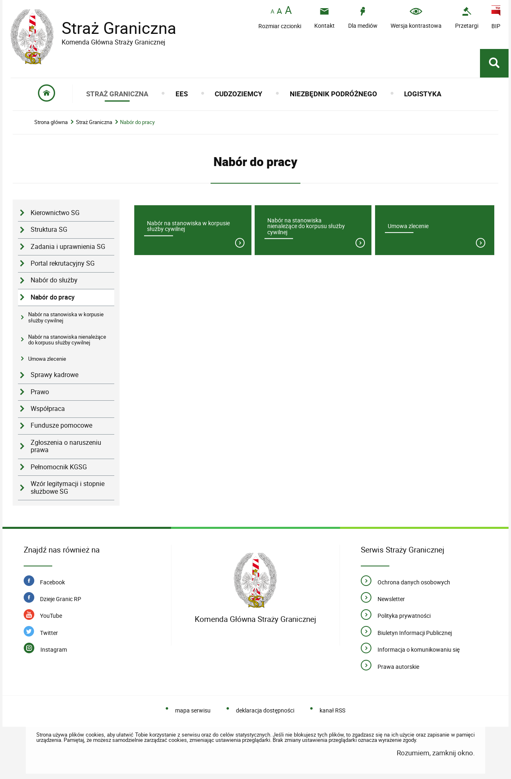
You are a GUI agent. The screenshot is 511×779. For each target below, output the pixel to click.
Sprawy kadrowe (54, 375)
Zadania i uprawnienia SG (68, 246)
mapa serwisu (193, 710)
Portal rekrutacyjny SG (63, 263)
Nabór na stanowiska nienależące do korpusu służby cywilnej (67, 339)
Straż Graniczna (113, 28)
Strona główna (51, 122)
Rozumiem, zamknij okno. (436, 752)
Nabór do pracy (137, 122)
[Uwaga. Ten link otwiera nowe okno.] (466, 18)
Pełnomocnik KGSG (59, 467)
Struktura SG (49, 229)
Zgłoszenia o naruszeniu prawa (66, 446)
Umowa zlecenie (47, 358)
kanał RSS (332, 710)
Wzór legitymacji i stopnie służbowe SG (67, 487)
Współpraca (48, 408)
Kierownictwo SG (55, 213)
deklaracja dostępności (265, 710)
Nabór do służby (54, 280)
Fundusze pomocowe (61, 425)
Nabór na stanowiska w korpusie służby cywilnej (66, 317)
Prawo (40, 392)
